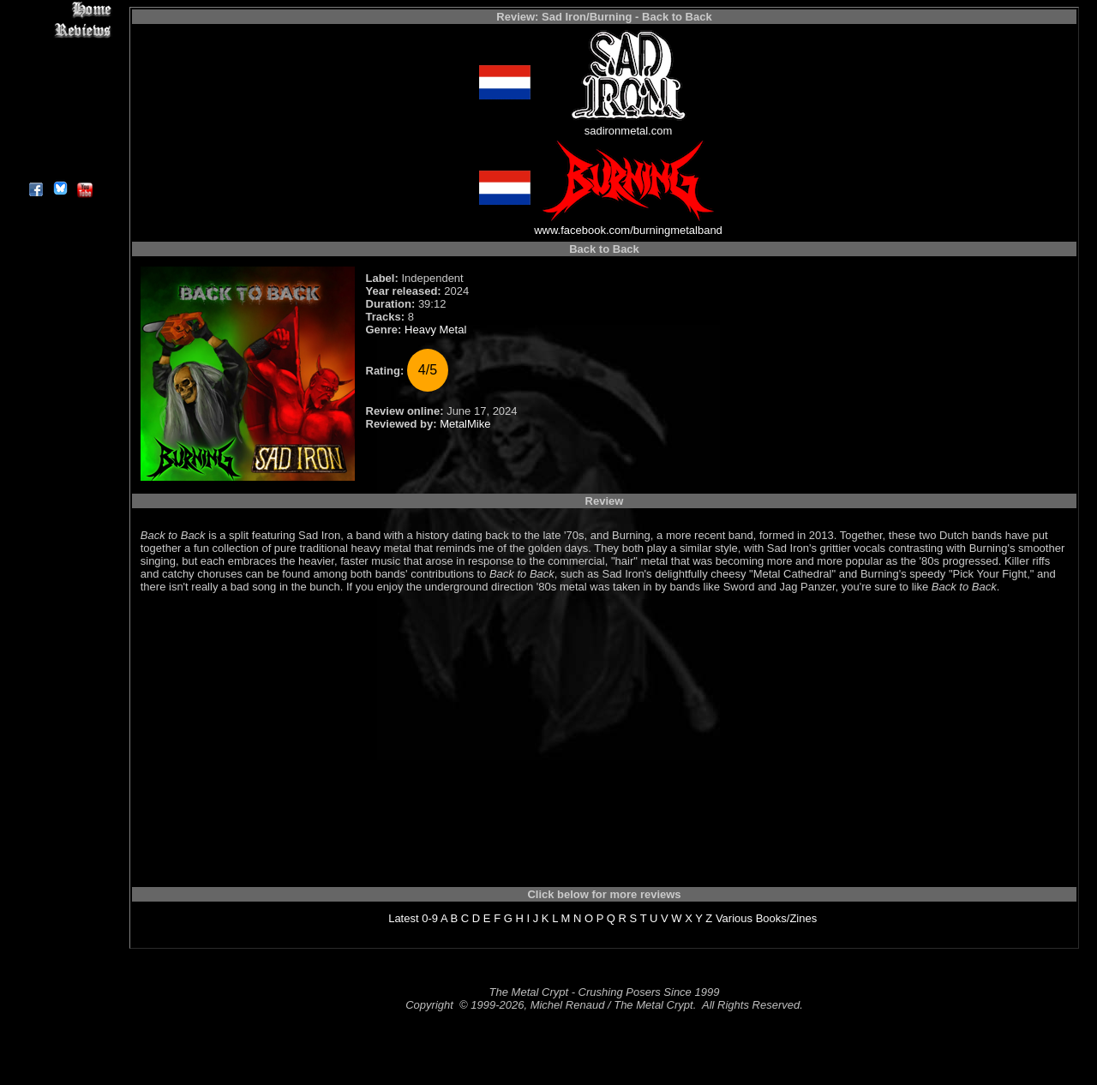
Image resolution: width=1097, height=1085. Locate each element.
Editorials (59, 69)
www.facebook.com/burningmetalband (628, 230)
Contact (59, 148)
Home (59, 10)
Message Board (59, 89)
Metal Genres (59, 108)
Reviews (59, 29)
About (59, 167)
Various (734, 918)
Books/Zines (787, 918)
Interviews (59, 49)
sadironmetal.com (628, 130)
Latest (403, 918)
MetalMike (465, 423)
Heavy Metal (435, 329)
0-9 (430, 918)
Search (59, 128)
